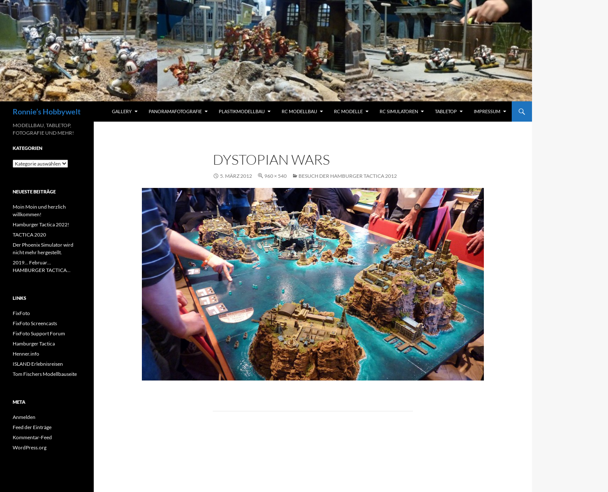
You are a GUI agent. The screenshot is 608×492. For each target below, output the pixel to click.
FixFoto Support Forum (39, 333)
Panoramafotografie (175, 111)
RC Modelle (348, 111)
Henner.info (26, 354)
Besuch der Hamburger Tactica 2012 (348, 176)
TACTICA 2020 (29, 234)
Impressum (487, 111)
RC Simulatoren (399, 111)
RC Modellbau (299, 111)
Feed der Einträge (32, 427)
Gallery (122, 111)
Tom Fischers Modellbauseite (45, 374)
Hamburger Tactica (34, 343)
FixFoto (21, 313)
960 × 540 (275, 176)
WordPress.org (29, 447)
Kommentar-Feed (32, 437)
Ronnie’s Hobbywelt (47, 111)
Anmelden (24, 417)
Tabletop (446, 111)
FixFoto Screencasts (35, 323)
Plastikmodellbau (242, 111)
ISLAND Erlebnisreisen (38, 364)
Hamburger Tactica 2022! (41, 224)
